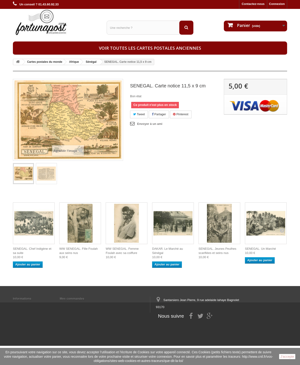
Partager (159, 114)
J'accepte (287, 356)
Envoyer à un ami (149, 124)
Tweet (139, 114)
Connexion (277, 4)
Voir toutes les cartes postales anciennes (150, 48)
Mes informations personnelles (82, 304)
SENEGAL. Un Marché (260, 248)
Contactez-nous (253, 4)
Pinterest (180, 114)
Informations (22, 298)
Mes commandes (72, 298)
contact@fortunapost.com (192, 324)
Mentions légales (25, 304)
